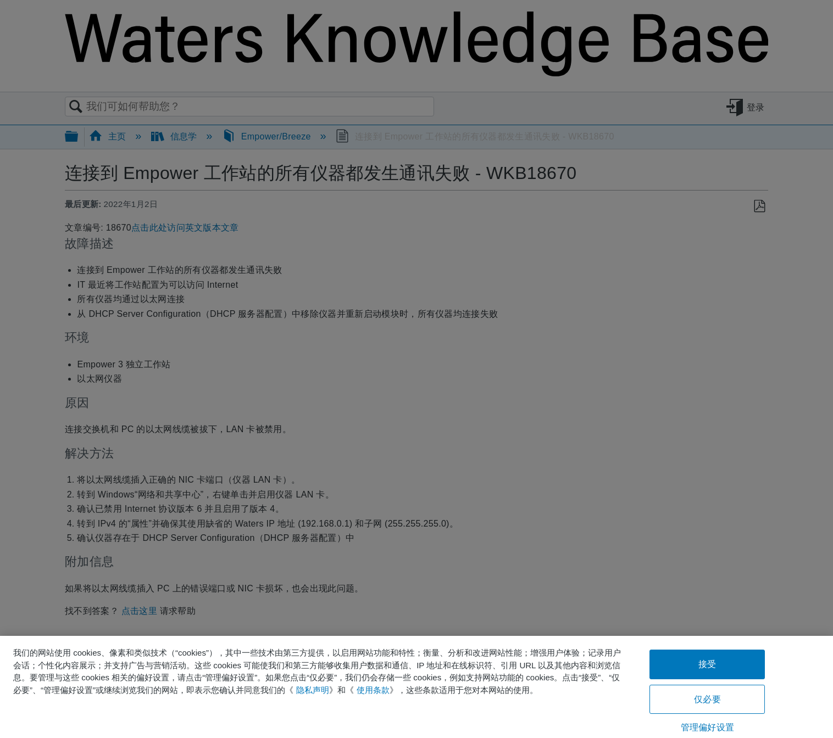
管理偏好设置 (707, 727)
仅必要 (707, 699)
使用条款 (373, 690)
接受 (707, 664)
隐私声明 (312, 690)
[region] (416, 687)
